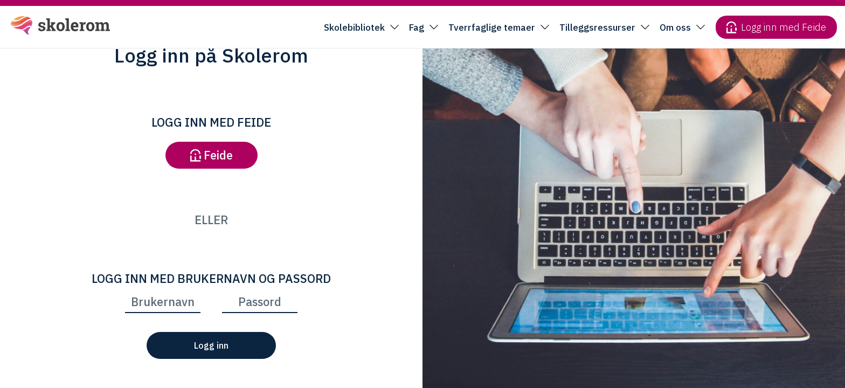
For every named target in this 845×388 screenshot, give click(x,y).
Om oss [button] (675, 27)
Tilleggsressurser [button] (597, 27)
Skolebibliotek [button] (354, 27)
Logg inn (211, 345)
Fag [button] (416, 27)
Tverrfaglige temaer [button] (491, 27)
